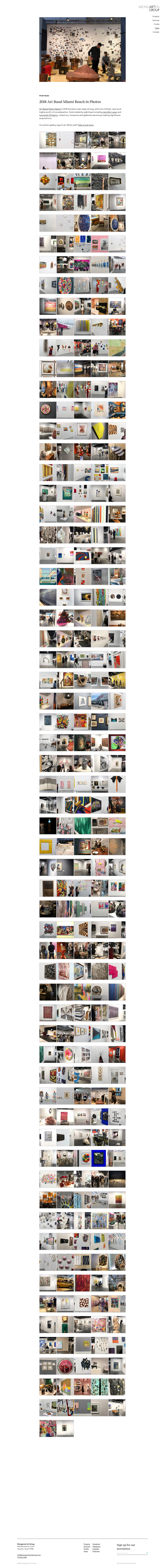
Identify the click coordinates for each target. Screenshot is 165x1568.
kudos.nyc (132, 1563)
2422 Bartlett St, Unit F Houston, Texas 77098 (26, 1546)
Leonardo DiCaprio (48, 115)
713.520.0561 (22, 1557)
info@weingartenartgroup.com (29, 1555)
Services (156, 20)
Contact (156, 32)
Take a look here (86, 125)
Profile (156, 24)
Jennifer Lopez (110, 112)
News (157, 28)
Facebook (96, 1544)
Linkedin (95, 1549)
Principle (125, 1563)
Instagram (96, 1546)
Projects (156, 16)
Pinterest (96, 1551)
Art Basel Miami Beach (50, 109)
